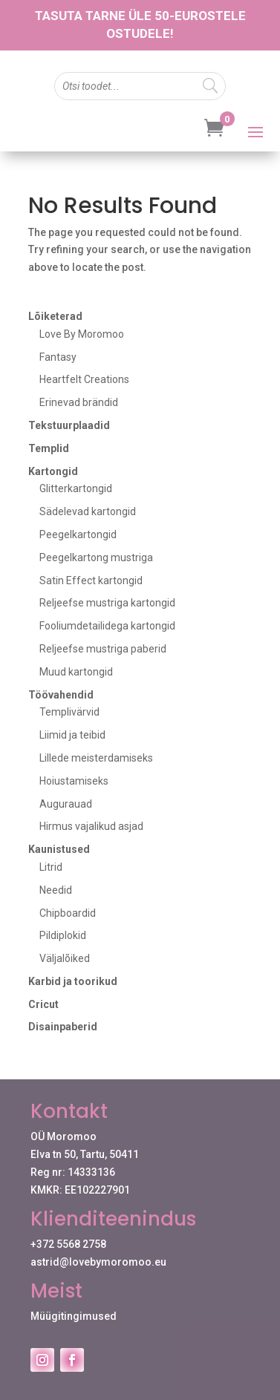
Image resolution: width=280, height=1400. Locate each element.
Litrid (50, 867)
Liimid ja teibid (72, 735)
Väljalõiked (64, 958)
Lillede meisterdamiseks (96, 758)
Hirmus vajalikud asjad (91, 826)
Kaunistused (59, 849)
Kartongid (53, 471)
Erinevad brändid (78, 402)
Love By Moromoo (81, 334)
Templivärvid (69, 712)
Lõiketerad (55, 316)
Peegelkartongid (78, 534)
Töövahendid (61, 695)
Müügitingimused (73, 1316)
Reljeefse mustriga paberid (102, 649)
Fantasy (57, 357)
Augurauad (65, 804)
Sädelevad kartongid (87, 511)
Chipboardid (67, 913)
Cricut (43, 1004)
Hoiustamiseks (73, 781)
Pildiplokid (62, 935)
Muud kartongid (76, 672)
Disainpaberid (62, 1027)
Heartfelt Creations (84, 379)
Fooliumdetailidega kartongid (107, 626)
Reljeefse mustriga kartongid (107, 603)
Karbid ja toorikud (72, 981)
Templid (48, 448)
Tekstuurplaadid (69, 425)
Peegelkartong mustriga (96, 557)
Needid (55, 890)
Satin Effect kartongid (91, 580)
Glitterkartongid (75, 488)
